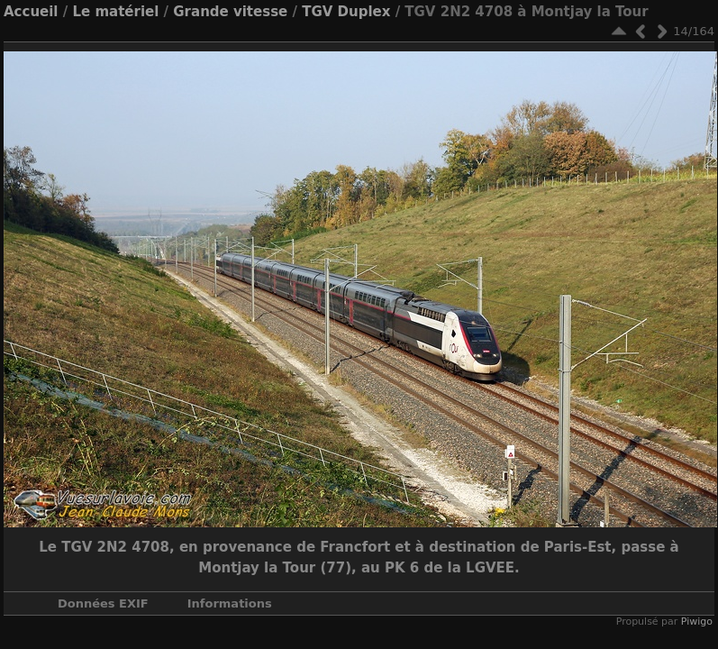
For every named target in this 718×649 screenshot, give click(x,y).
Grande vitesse (230, 12)
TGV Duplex (346, 12)
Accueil (31, 12)
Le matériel (115, 12)
